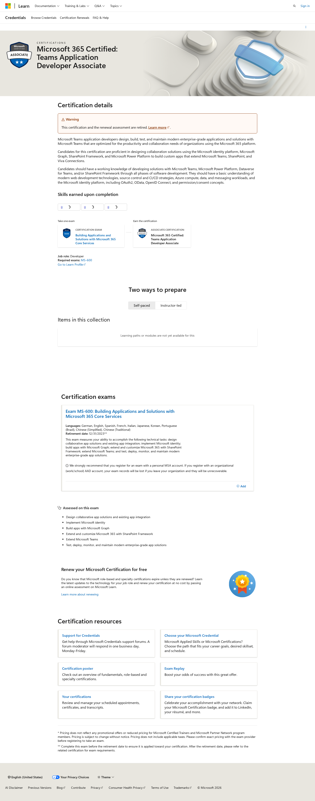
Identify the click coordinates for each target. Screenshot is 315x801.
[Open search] (294, 6)
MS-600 (86, 260)
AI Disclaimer (14, 787)
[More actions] (306, 27)
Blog (60, 787)
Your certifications (76, 696)
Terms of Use (159, 787)
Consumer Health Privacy (126, 787)
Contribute (78, 787)
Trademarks (181, 787)
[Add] (241, 486)
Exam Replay (174, 668)
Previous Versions (39, 787)
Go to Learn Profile (70, 264)
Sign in (305, 6)
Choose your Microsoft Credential (191, 635)
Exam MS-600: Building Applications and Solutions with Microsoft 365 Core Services (120, 413)
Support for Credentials (81, 635)
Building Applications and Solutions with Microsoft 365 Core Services (95, 239)
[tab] (141, 305)
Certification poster (77, 668)
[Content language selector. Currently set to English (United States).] (25, 777)
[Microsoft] (8, 6)
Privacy (95, 787)
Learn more (157, 127)
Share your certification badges (189, 696)
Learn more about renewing (79, 594)
